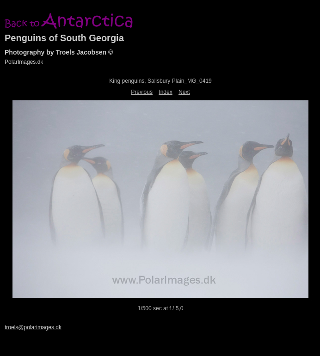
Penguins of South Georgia (64, 38)
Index (165, 92)
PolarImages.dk (24, 62)
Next (184, 92)
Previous (142, 92)
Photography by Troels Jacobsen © (59, 52)
